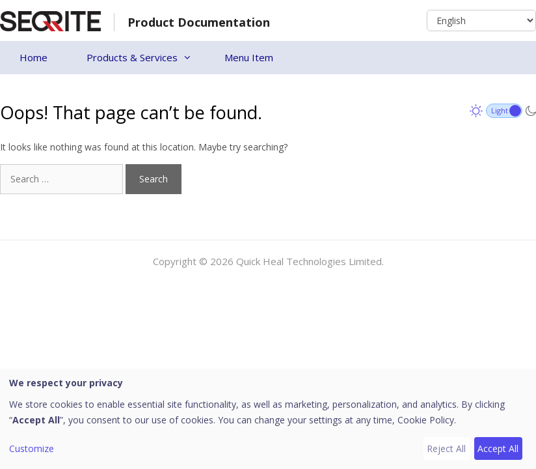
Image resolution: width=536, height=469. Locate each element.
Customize (31, 448)
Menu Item (248, 57)
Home (33, 57)
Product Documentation (198, 22)
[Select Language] (481, 20)
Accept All (497, 448)
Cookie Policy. (426, 420)
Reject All (446, 448)
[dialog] (268, 419)
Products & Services (146, 57)
